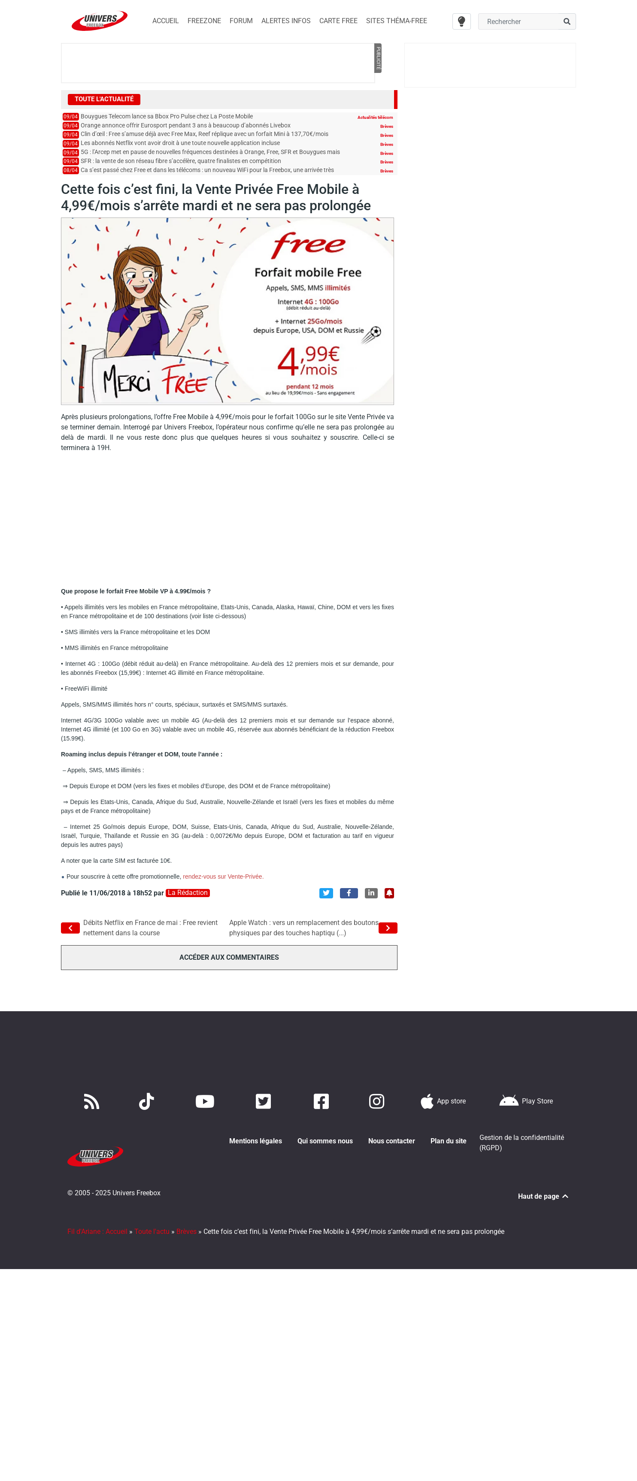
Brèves (386, 126)
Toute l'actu (152, 1222)
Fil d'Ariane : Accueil (97, 1222)
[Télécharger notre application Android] (526, 1101)
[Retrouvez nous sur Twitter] (265, 1101)
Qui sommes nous (325, 1141)
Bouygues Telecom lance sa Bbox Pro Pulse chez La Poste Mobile (167, 116)
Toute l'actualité (104, 99)
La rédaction (188, 893)
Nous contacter (391, 1141)
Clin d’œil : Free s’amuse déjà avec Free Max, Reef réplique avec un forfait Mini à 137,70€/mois (204, 134)
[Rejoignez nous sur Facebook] (323, 1101)
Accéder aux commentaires (229, 957)
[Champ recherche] (518, 21)
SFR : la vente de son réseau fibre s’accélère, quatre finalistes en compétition (181, 161)
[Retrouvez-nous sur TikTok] (148, 1101)
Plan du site (449, 1141)
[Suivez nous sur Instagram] (378, 1101)
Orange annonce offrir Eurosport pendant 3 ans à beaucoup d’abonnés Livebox (186, 125)
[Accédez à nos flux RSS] (93, 1101)
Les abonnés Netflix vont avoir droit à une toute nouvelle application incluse (180, 143)
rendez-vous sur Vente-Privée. (223, 876)
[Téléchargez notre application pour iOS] (443, 1101)
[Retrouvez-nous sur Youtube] (206, 1101)
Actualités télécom (375, 117)
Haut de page (544, 1186)
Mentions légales (255, 1141)
